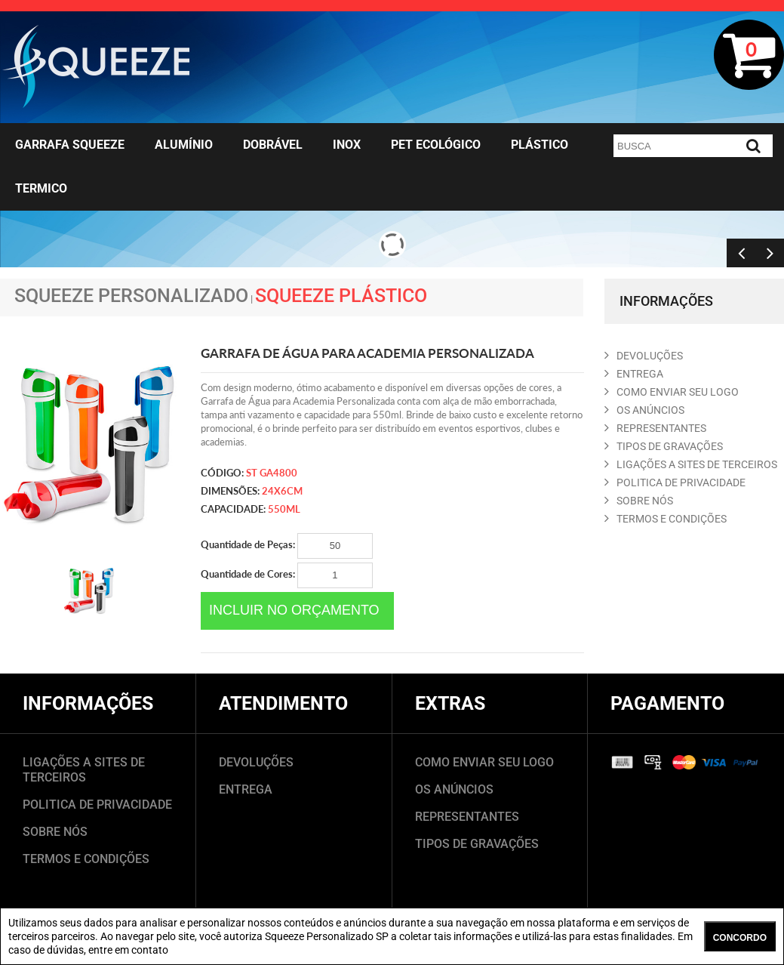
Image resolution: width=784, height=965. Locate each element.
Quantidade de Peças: (287, 546)
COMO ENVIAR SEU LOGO (671, 392)
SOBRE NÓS (55, 832)
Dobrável (273, 144)
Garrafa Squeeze (70, 144)
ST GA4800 (271, 473)
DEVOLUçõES (643, 356)
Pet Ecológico (436, 144)
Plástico (539, 144)
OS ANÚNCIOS (454, 789)
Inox (347, 144)
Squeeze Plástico (341, 296)
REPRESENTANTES (655, 428)
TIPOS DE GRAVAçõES (663, 446)
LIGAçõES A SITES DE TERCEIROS (690, 464)
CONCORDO (740, 938)
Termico (41, 188)
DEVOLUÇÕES (256, 762)
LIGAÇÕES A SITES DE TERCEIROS (84, 770)
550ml (284, 509)
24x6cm (282, 491)
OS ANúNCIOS (644, 410)
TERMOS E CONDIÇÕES (86, 859)
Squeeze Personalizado (131, 296)
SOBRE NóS (638, 501)
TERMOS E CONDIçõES (665, 519)
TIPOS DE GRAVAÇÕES (477, 844)
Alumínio (184, 144)
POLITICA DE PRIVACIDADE (675, 482)
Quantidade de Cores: (287, 575)
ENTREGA (633, 374)
